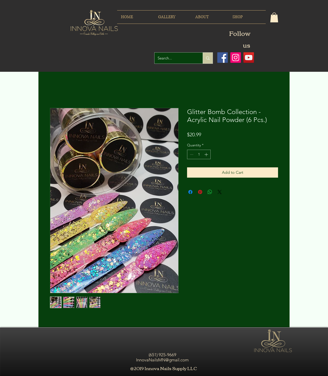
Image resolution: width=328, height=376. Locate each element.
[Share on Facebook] (190, 192)
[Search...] (175, 58)
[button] (274, 17)
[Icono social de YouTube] (248, 57)
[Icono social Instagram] (235, 57)
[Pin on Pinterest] (200, 192)
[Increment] (206, 154)
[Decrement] (191, 154)
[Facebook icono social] (222, 57)
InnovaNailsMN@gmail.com (162, 359)
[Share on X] (220, 192)
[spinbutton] (198, 154)
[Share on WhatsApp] (210, 192)
